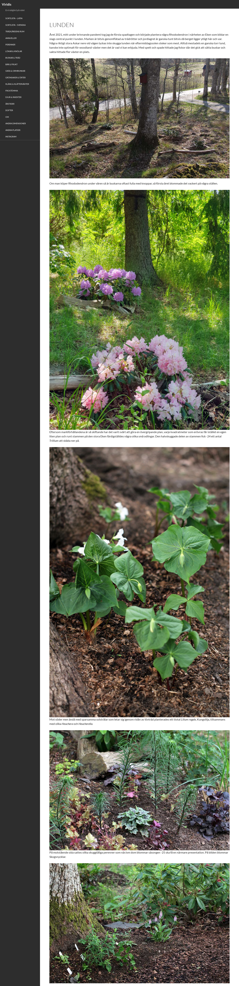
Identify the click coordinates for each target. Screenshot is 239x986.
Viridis (6, 4)
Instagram (10, 136)
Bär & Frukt (11, 64)
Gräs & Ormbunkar (15, 71)
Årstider (9, 104)
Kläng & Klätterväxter (17, 84)
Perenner (10, 44)
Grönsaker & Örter (15, 77)
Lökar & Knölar (13, 51)
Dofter (9, 110)
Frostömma (11, 90)
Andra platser (12, 130)
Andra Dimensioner (15, 123)
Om (7, 117)
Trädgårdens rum (14, 31)
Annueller (11, 38)
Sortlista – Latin (13, 18)
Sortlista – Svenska (15, 25)
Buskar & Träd (12, 58)
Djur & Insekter (13, 97)
